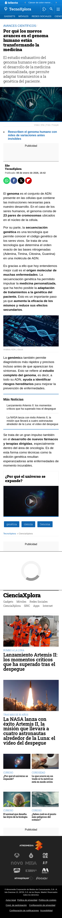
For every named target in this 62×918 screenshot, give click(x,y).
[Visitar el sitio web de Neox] (45, 855)
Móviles (23, 16)
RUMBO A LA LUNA (13, 650)
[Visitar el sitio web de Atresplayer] (24, 878)
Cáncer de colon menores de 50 (41, 2)
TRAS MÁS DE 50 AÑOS (15, 714)
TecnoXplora (9, 533)
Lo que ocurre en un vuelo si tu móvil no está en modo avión (42, 779)
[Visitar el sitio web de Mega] (31, 863)
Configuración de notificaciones (24, 910)
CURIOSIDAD (38, 772)
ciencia (28, 524)
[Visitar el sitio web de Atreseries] (45, 863)
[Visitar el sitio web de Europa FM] (31, 870)
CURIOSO (8, 772)
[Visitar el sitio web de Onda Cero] (17, 870)
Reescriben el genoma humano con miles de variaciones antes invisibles (32, 135)
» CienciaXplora (25, 533)
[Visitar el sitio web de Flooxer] (42, 878)
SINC (27, 605)
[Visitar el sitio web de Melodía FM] (45, 870)
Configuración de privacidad (42, 905)
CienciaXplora (22, 595)
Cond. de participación (16, 905)
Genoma (45, 524)
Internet (48, 605)
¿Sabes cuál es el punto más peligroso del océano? (44, 817)
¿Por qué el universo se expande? (25, 478)
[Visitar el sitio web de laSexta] (31, 855)
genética (11, 524)
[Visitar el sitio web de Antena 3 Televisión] (17, 855)
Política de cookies (47, 900)
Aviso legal (11, 900)
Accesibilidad (46, 910)
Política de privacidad (27, 900)
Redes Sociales (41, 16)
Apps (36, 605)
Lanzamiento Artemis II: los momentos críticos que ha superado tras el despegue (30, 661)
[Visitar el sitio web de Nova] (17, 863)
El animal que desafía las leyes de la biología (15, 815)
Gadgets (9, 16)
